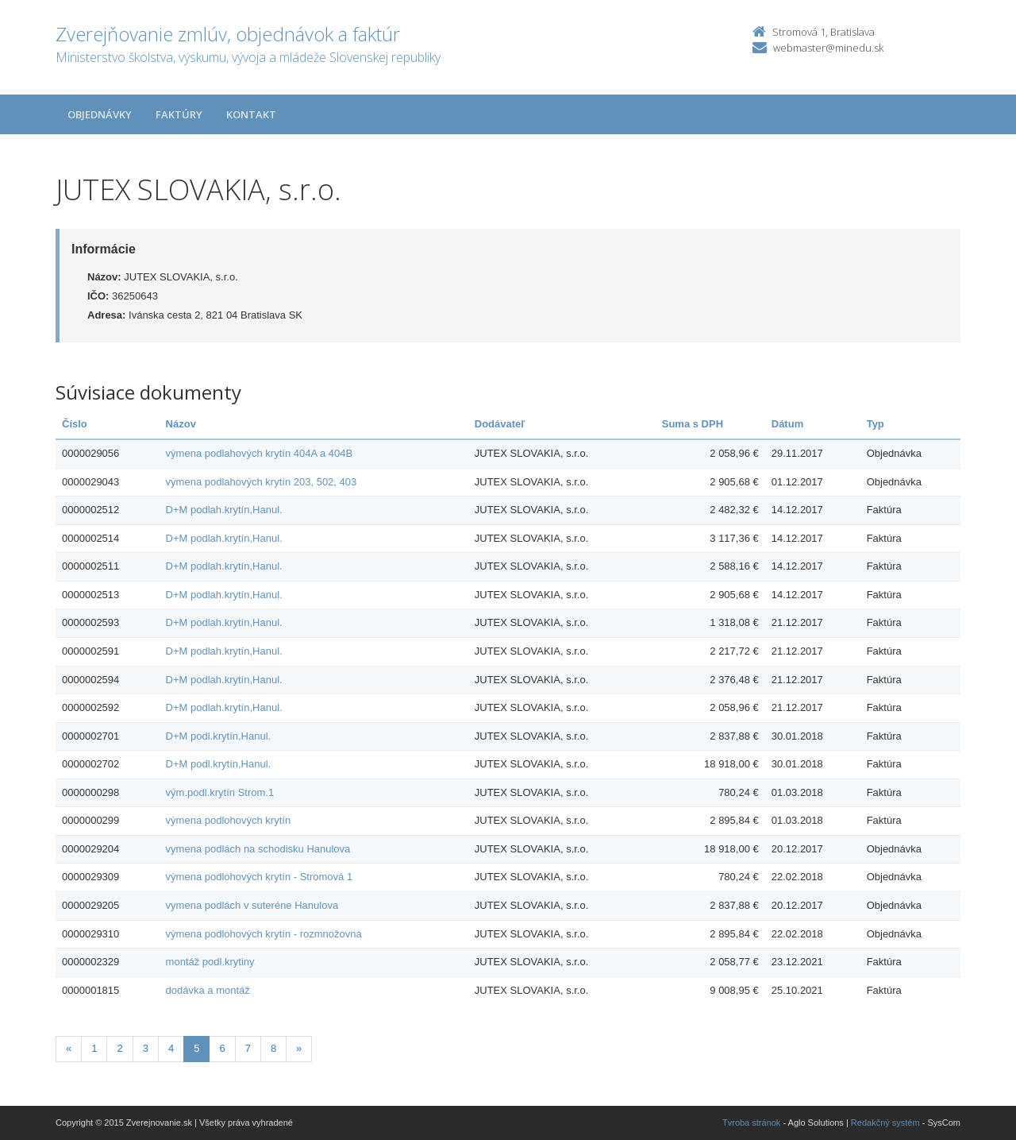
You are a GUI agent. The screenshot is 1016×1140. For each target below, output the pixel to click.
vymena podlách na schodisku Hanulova (258, 849)
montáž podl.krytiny (210, 962)
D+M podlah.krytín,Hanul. (224, 510)
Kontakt (251, 114)
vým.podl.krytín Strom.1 (220, 792)
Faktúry (179, 114)
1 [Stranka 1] (94, 1048)
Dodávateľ (500, 424)
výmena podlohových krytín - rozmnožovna (264, 934)
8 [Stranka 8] (273, 1048)
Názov (181, 424)
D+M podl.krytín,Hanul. (218, 736)
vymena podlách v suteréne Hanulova (252, 905)
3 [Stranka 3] (145, 1048)
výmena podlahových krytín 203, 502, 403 (261, 482)
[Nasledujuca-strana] (299, 1049)
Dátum (787, 424)
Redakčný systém (885, 1122)
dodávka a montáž (208, 990)
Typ (875, 424)
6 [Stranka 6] (222, 1048)
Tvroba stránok (751, 1122)
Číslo (74, 424)
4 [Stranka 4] (171, 1048)
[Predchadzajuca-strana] (69, 1049)
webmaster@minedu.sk (828, 48)
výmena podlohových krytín (228, 820)
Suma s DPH (692, 424)
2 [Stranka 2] (119, 1048)
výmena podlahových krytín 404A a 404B (259, 453)
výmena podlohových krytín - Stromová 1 (259, 877)
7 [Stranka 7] (248, 1048)
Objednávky (99, 114)
